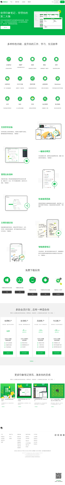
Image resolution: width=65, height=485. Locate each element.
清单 (56, 65)
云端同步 (8, 65)
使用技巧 (19, 440)
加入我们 (35, 442)
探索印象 (19, 434)
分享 (7, 104)
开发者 (27, 446)
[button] (58, 294)
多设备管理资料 (9, 68)
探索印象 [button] (17, 1)
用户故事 (19, 438)
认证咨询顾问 (28, 443)
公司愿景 (35, 436)
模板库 (29, 1)
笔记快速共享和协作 (7, 108)
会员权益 (2, 438)
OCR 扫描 (20, 84)
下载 (62, 1)
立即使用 (27, 438)
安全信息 (26, 450)
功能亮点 (27, 436)
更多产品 (11, 434)
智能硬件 (19, 447)
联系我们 (35, 444)
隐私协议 (19, 450)
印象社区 (27, 440)
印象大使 (27, 444)
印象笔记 (2, 436)
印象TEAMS (28, 434)
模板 (44, 65)
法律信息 (15, 450)
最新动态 (19, 436)
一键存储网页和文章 (21, 67)
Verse (10, 436)
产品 (2, 434)
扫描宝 (10, 438)
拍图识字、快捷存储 (20, 88)
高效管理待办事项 (56, 68)
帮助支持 (19, 444)
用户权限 (23, 450)
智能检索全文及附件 (32, 68)
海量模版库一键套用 (44, 68)
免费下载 (2, 440)
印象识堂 (19, 445)
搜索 (32, 65)
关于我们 (35, 434)
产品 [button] (11, 1)
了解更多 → (17, 133)
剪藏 (20, 65)
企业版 (24, 1)
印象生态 (35, 438)
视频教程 (19, 442)
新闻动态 (35, 440)
